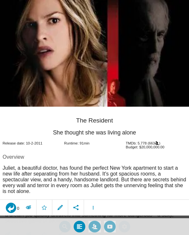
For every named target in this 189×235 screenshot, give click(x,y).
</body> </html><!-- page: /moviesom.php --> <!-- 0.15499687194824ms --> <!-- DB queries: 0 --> (94, 117)
